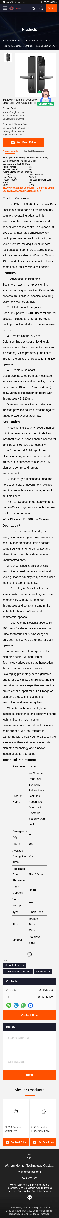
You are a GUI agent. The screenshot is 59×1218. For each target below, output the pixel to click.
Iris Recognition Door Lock (18, 971)
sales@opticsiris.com (14, 2)
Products (16, 40)
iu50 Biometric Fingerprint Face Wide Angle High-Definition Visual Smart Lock (41, 1129)
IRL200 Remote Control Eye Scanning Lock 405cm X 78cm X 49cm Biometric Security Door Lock (14, 1129)
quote (51, 8)
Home (5, 40)
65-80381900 (49, 2)
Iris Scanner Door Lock (36, 40)
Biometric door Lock (14, 965)
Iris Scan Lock (43, 971)
